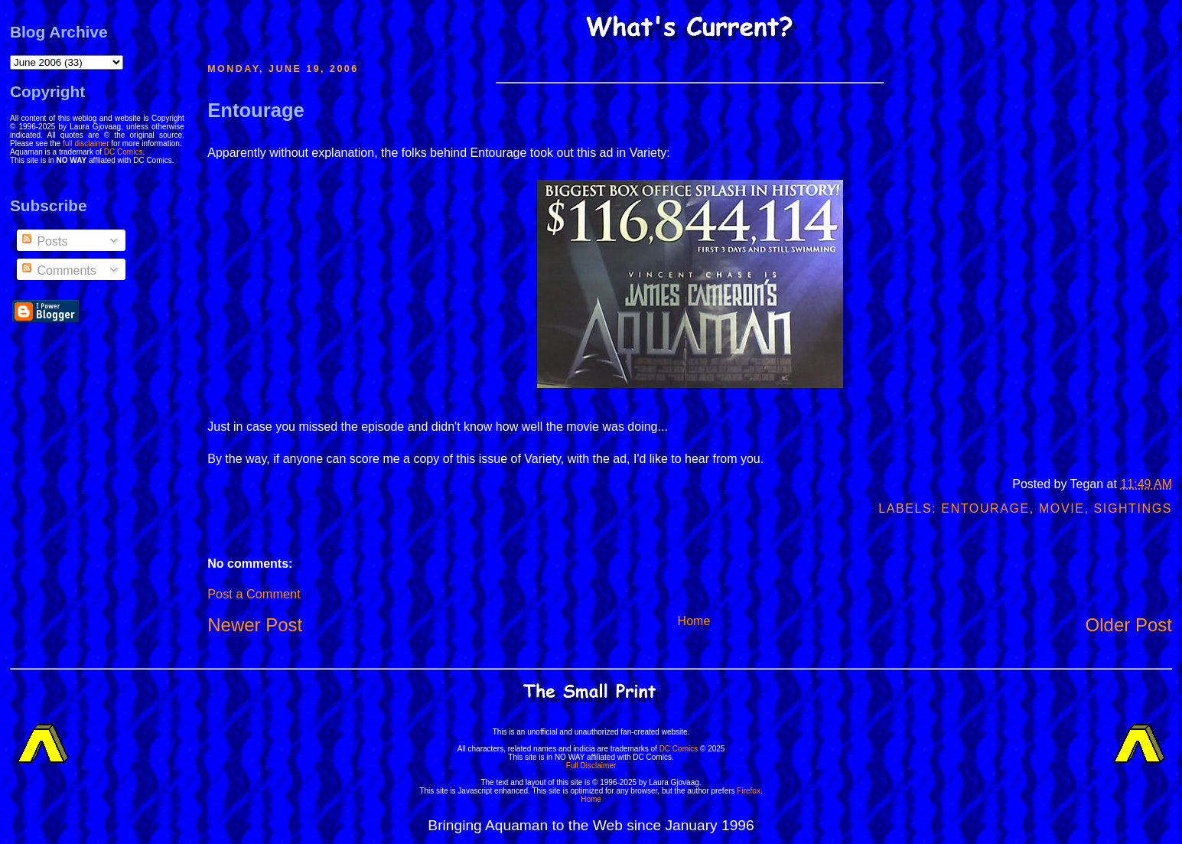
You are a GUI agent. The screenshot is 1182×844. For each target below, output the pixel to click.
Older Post (1129, 624)
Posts (43, 241)
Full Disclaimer (591, 765)
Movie (1062, 508)
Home (694, 620)
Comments (58, 270)
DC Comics (123, 152)
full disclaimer (86, 143)
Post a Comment (253, 594)
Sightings (1133, 508)
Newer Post (254, 624)
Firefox (748, 791)
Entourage (255, 110)
